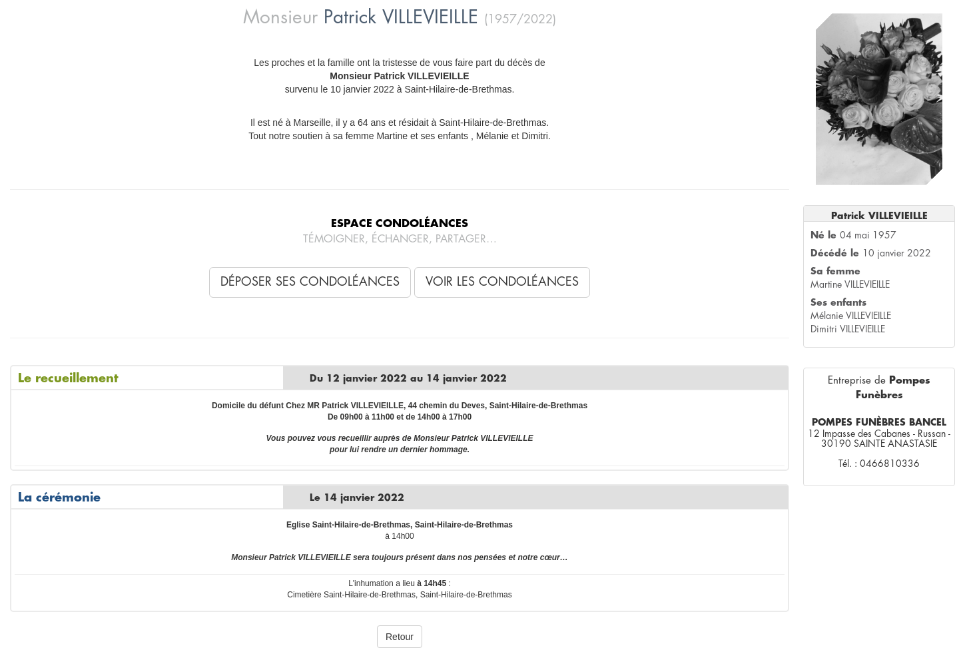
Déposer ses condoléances (310, 282)
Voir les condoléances (502, 282)
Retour (400, 636)
